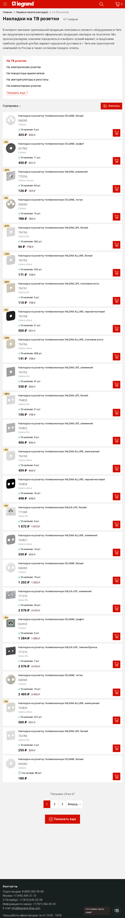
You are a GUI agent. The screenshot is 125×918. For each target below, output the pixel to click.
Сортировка (10, 106)
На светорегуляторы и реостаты (28, 80)
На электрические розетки (24, 67)
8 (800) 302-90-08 (32, 891)
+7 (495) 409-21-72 (24, 895)
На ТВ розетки (17, 61)
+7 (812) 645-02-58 (30, 899)
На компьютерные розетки (24, 86)
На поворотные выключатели (26, 74)
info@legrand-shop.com (25, 908)
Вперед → (74, 805)
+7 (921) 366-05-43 (44, 904)
